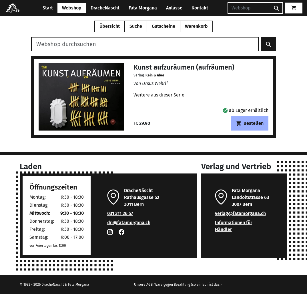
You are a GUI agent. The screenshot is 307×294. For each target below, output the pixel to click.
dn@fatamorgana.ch (128, 222)
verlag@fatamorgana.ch (240, 213)
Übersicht (109, 26)
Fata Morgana (143, 8)
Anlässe (174, 8)
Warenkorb (196, 26)
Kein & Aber (154, 75)
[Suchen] (249, 8)
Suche (135, 26)
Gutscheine (163, 26)
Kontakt (200, 8)
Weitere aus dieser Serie (158, 95)
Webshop (71, 8)
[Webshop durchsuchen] (145, 44)
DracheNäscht (105, 8)
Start (48, 8)
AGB (149, 285)
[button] (245, 110)
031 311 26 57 (120, 213)
